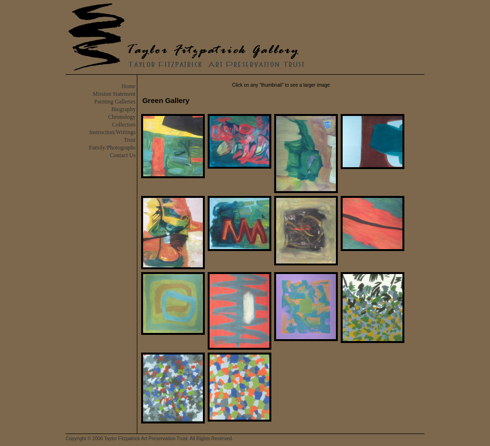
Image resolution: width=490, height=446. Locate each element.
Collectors (123, 124)
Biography (123, 109)
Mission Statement (114, 94)
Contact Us (123, 155)
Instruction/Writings (112, 132)
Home (128, 86)
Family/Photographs (112, 147)
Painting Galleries (114, 101)
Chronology (121, 117)
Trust (130, 140)
